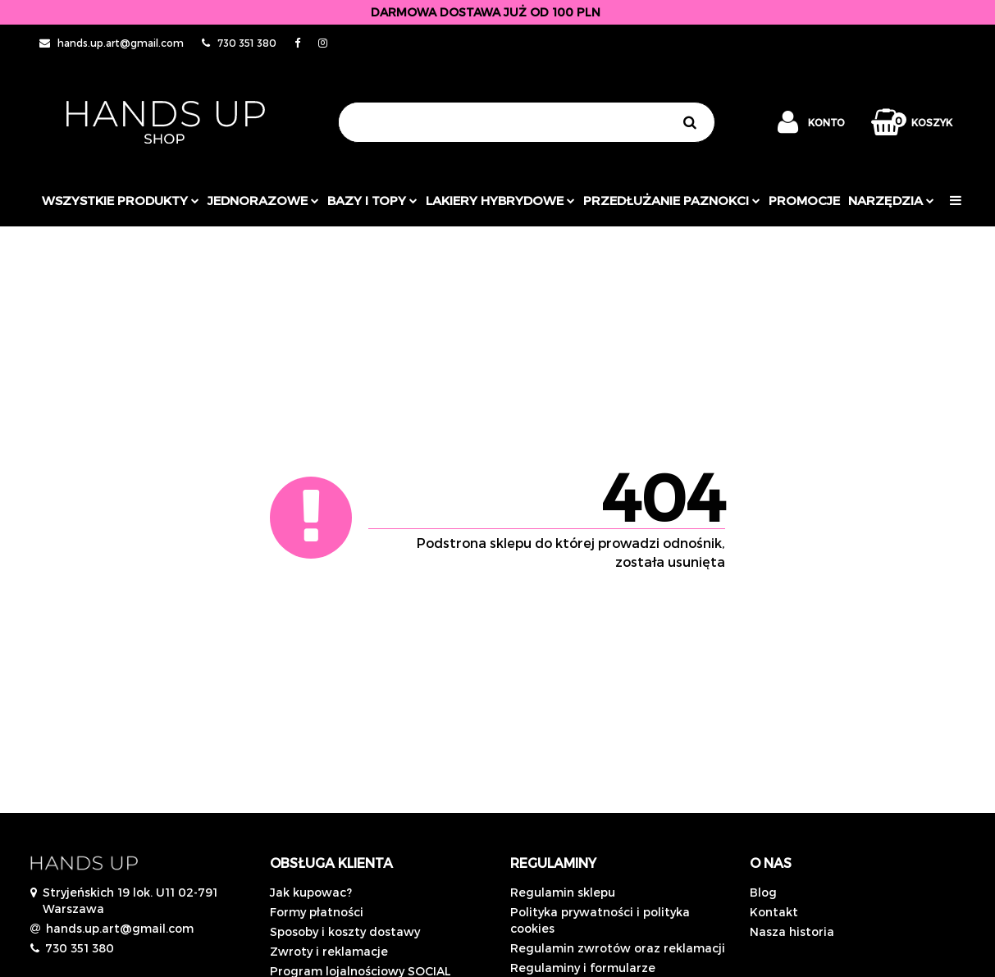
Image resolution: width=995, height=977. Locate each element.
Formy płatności (316, 912)
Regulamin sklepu (562, 892)
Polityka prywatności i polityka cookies (600, 920)
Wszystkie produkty (120, 200)
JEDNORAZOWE (263, 200)
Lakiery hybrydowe (500, 200)
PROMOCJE (804, 200)
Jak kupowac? (311, 892)
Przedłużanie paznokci (671, 200)
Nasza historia (792, 931)
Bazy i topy (372, 200)
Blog (763, 892)
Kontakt (774, 912)
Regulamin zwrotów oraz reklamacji (617, 948)
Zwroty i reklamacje (329, 951)
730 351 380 (79, 948)
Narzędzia (891, 200)
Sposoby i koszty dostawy (345, 931)
